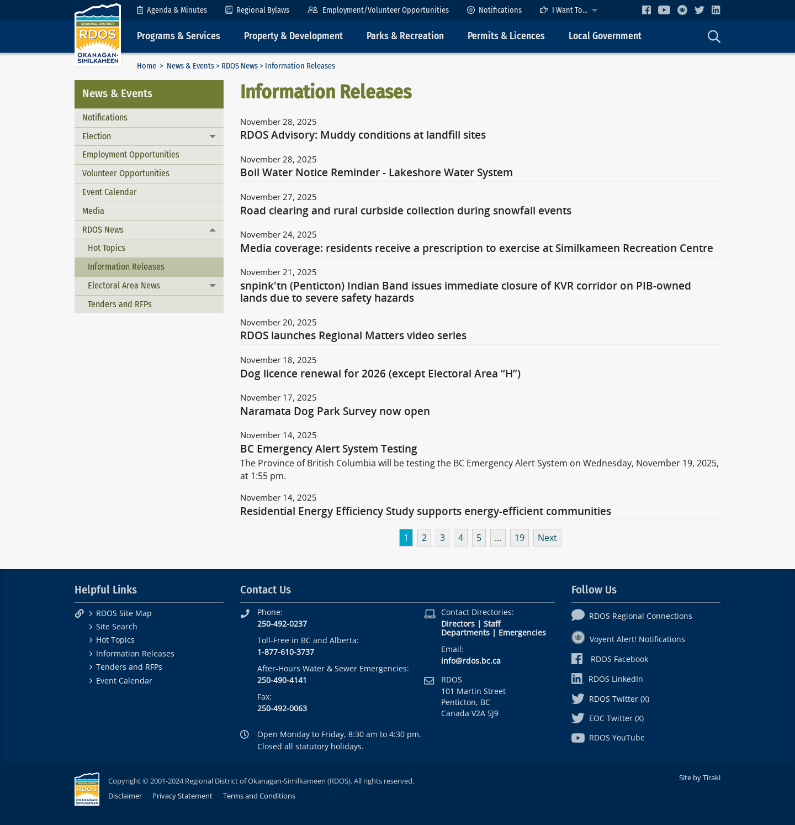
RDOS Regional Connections (631, 616)
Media (93, 211)
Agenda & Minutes (172, 10)
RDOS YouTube (608, 737)
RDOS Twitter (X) (610, 698)
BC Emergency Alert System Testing (328, 449)
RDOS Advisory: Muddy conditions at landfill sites (363, 135)
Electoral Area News (124, 285)
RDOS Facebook (609, 659)
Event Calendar (109, 192)
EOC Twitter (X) (607, 718)
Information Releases (126, 266)
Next (547, 538)
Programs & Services (178, 36)
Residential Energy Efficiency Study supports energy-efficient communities (425, 512)
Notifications (494, 10)
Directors (458, 623)
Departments (465, 632)
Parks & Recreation (405, 36)
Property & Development (293, 36)
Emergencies (522, 632)
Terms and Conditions (259, 796)
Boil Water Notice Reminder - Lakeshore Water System (376, 173)
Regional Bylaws (257, 10)
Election (96, 136)
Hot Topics (106, 248)
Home (146, 66)
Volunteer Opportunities (125, 173)
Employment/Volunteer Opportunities (378, 10)
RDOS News (239, 66)
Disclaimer (125, 796)
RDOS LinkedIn (607, 679)
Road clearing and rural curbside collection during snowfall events (405, 211)
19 (519, 538)
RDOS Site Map (124, 613)
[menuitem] (172, 10)
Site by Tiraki (699, 777)
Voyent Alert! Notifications (628, 639)
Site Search (116, 626)
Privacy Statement (182, 796)
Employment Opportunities (130, 154)
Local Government (605, 36)
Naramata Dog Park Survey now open (335, 412)
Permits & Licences (506, 36)
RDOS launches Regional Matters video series (353, 336)
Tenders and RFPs (120, 304)
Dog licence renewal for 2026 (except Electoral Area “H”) (380, 374)
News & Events (190, 66)
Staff (492, 623)
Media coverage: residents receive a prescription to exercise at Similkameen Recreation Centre (476, 249)
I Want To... (563, 10)
